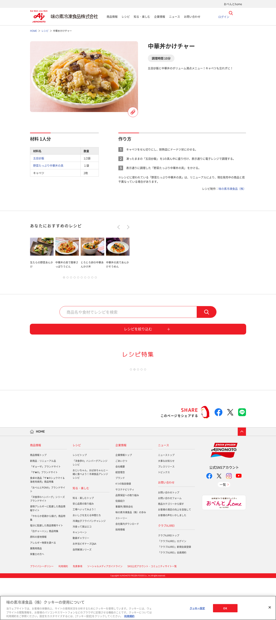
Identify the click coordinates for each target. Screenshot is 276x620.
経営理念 (120, 514)
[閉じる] (269, 607)
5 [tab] (78, 278)
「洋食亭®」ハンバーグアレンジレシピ (90, 504)
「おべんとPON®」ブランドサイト (47, 531)
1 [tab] (64, 278)
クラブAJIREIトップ (168, 577)
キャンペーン (80, 574)
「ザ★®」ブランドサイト (44, 514)
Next (127, 227)
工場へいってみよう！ (84, 551)
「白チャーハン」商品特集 (44, 573)
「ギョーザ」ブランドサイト (45, 508)
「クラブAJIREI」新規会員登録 (174, 589)
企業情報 (159, 16)
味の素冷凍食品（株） (232, 189)
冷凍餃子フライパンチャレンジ (89, 563)
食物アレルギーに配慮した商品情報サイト (47, 550)
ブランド (120, 520)
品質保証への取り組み (127, 537)
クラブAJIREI (166, 567)
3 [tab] (71, 278)
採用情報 (120, 571)
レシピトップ (80, 497)
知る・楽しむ (142, 16)
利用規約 (129, 616)
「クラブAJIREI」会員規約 (172, 594)
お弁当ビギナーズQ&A (84, 585)
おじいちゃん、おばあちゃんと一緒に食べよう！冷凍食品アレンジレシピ (90, 516)
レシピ (126, 16)
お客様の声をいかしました (172, 557)
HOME (40, 473)
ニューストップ (166, 497)
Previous (119, 227)
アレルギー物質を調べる (43, 584)
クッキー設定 (197, 608)
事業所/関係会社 (124, 548)
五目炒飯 (38, 158)
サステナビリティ (124, 531)
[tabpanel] (42, 252)
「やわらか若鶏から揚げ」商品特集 (47, 559)
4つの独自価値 (123, 525)
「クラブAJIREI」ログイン (172, 583)
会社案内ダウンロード (127, 565)
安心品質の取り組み (83, 545)
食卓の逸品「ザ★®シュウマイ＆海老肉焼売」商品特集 (47, 521)
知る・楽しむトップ (83, 540)
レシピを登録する (133, 112)
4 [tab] (75, 278)
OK (225, 608)
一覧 (223, 526)
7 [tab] (85, 278)
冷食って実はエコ (82, 568)
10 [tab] (96, 278)
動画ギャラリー (81, 580)
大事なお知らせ (166, 502)
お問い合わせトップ (168, 534)
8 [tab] (89, 278)
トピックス (164, 514)
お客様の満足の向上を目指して (174, 551)
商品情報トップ (38, 497)
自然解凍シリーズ (82, 591)
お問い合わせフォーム (170, 540)
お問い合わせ (192, 16)
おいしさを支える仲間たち (87, 557)
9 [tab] (92, 278)
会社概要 (120, 508)
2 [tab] (68, 278)
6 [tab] (82, 278)
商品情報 (112, 16)
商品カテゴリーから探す (171, 546)
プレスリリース (166, 508)
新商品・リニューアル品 (43, 502)
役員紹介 (120, 543)
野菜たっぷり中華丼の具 (48, 165)
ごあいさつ (121, 502)
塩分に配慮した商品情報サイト (46, 567)
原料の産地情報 (38, 579)
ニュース (174, 16)
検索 (206, 313)
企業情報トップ (123, 497)
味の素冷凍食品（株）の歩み (130, 554)
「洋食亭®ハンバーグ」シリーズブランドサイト (47, 540)
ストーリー (121, 560)
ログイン (223, 16)
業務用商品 (36, 590)
